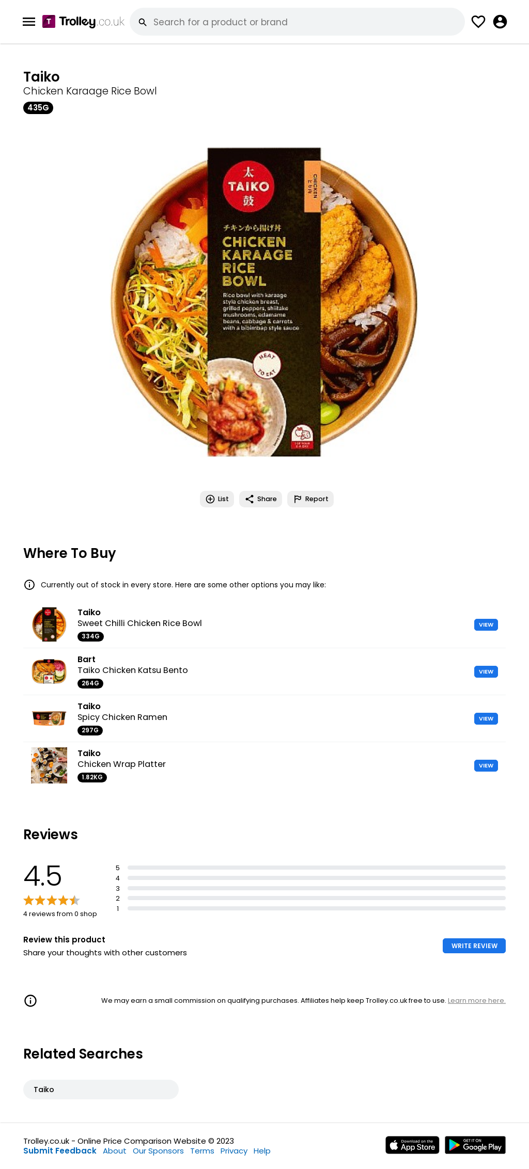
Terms (202, 1150)
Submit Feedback (60, 1150)
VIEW (486, 624)
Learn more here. (477, 1000)
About (115, 1150)
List (217, 499)
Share (260, 499)
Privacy (234, 1150)
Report (310, 499)
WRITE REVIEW (474, 945)
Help (262, 1150)
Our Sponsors (158, 1150)
